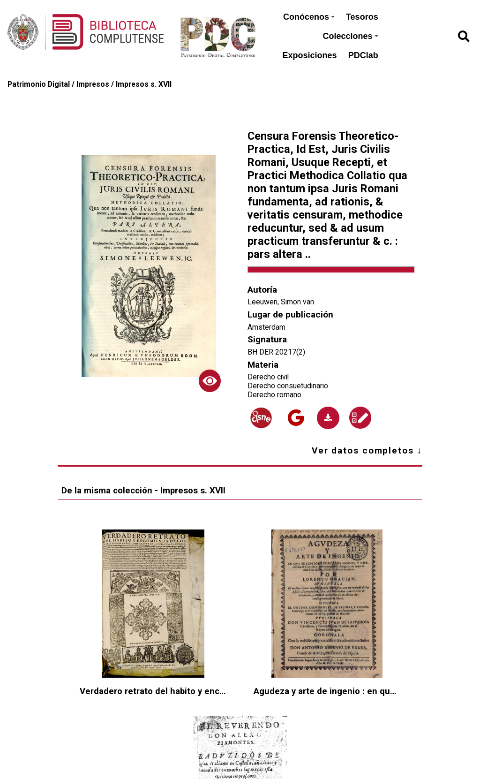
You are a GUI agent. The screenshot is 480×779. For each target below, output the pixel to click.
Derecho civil (268, 376)
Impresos (92, 84)
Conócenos (309, 17)
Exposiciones (310, 55)
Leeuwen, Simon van (281, 301)
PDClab (363, 55)
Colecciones (350, 36)
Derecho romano (274, 394)
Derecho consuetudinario (288, 385)
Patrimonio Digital (39, 84)
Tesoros (362, 17)
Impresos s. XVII (144, 84)
